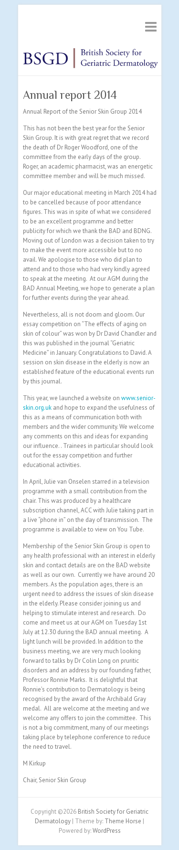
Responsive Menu (151, 26)
